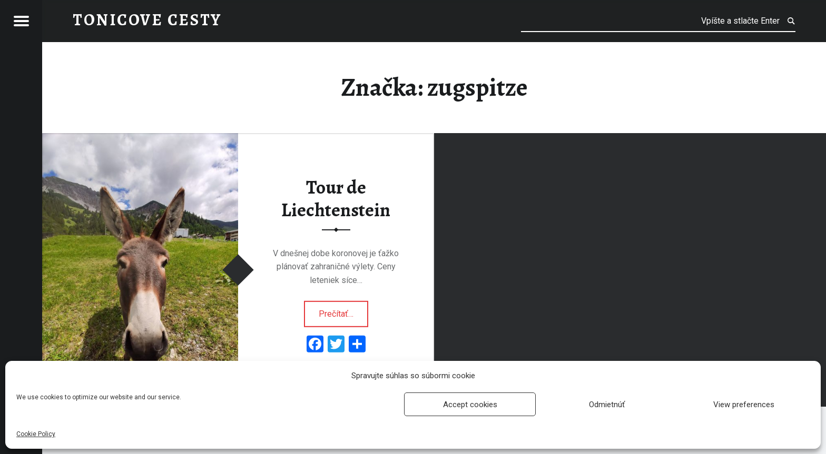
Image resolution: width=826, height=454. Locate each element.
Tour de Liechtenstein (335, 199)
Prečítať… (343, 310)
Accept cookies (470, 404)
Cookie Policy (35, 434)
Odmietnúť (607, 404)
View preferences (743, 404)
